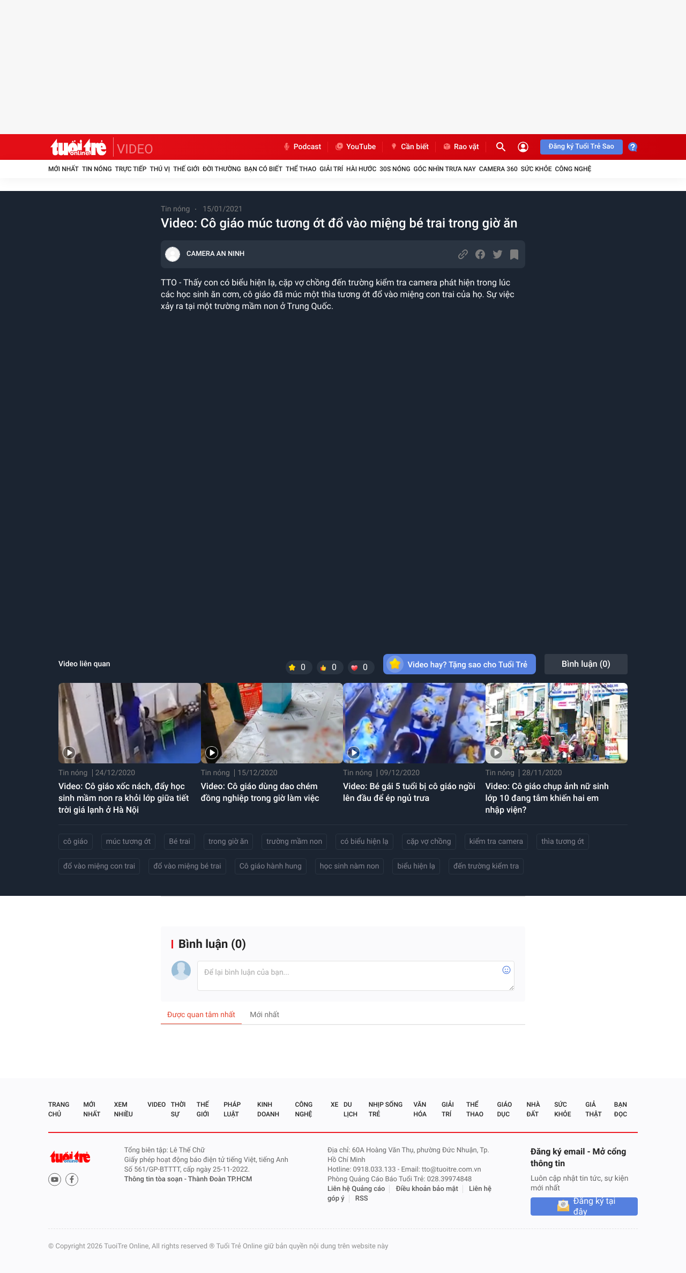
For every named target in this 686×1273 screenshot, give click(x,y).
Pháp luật (232, 1109)
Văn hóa (420, 1109)
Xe (334, 1104)
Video (156, 1104)
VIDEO (135, 149)
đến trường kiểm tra (486, 866)
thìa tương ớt (562, 841)
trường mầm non (294, 841)
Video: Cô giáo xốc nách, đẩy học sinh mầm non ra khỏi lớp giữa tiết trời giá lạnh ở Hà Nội (123, 798)
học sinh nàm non (349, 866)
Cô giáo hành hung (271, 866)
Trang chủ (58, 1109)
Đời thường (222, 169)
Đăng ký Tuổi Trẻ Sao (581, 147)
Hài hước (361, 169)
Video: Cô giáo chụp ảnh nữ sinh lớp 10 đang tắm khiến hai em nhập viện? (547, 798)
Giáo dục (504, 1109)
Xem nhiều (123, 1109)
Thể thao (301, 169)
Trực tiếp (131, 169)
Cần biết (409, 147)
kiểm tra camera (496, 841)
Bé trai (179, 841)
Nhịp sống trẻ (385, 1109)
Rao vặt (460, 147)
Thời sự (178, 1109)
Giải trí (331, 169)
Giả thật (593, 1109)
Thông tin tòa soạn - (156, 1179)
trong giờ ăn (228, 841)
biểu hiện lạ (416, 866)
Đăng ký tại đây (594, 1206)
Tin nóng (97, 169)
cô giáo (75, 841)
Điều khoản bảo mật (427, 1189)
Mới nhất (63, 169)
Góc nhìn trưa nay (445, 169)
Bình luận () (586, 664)
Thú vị (160, 169)
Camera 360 (498, 169)
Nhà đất (533, 1109)
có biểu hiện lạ (364, 841)
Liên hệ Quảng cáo (356, 1189)
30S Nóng (394, 169)
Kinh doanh (268, 1109)
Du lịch (350, 1109)
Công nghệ (573, 169)
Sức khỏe (536, 169)
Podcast (302, 147)
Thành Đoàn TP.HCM (220, 1179)
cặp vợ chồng (429, 841)
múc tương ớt (128, 841)
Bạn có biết (263, 169)
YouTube (355, 147)
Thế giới (186, 169)
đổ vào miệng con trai (99, 866)
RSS (361, 1199)
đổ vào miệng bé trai (187, 866)
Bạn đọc (620, 1109)
